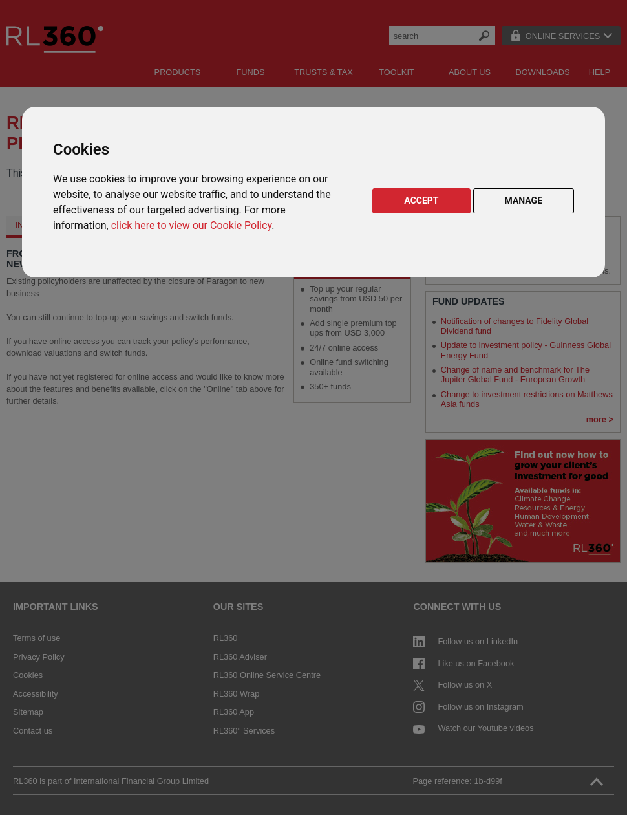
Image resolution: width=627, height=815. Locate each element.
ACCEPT (421, 200)
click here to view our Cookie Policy (191, 225)
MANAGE (524, 200)
